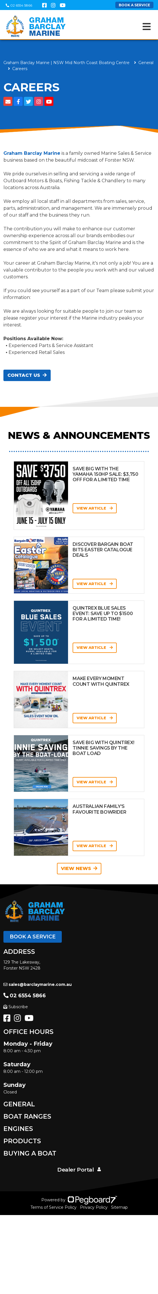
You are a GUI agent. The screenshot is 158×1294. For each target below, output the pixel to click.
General (19, 1104)
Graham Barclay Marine (31, 153)
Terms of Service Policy (53, 1207)
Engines (18, 1129)
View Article (95, 508)
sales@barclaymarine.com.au (37, 984)
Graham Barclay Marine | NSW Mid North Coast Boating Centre (66, 62)
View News (79, 868)
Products (22, 1141)
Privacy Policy (94, 1207)
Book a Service (33, 937)
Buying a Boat (29, 1153)
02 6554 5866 (19, 5)
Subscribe (15, 1006)
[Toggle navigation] (146, 27)
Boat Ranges (27, 1116)
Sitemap (119, 1207)
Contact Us (27, 375)
